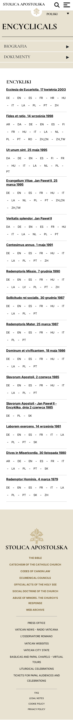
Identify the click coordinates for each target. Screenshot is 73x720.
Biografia (36, 46)
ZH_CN (44, 139)
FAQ (36, 692)
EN (19, 98)
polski (55, 15)
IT (12, 105)
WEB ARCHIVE (35, 609)
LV (24, 287)
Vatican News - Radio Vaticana (36, 629)
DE (8, 98)
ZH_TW (60, 139)
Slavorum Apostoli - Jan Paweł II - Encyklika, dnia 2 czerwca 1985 (31, 405)
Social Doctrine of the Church (35, 591)
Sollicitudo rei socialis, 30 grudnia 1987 (35, 298)
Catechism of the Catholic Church (35, 564)
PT (45, 105)
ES (30, 98)
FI (63, 124)
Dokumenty (36, 57)
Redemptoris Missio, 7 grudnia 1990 (33, 271)
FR (41, 98)
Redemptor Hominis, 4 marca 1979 (32, 479)
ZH (56, 105)
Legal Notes (36, 698)
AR (8, 124)
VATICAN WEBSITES (36, 643)
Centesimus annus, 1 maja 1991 (29, 245)
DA (19, 124)
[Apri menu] (66, 5)
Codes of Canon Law (35, 571)
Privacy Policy (36, 709)
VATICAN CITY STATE (36, 650)
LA (23, 105)
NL (57, 132)
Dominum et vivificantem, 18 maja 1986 (35, 350)
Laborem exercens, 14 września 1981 (33, 426)
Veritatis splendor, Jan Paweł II (29, 218)
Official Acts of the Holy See (35, 584)
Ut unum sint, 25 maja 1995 (26, 150)
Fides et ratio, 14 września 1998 (29, 116)
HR (52, 98)
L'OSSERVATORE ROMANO (36, 636)
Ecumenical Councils (35, 577)
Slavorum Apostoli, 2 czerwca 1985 (32, 377)
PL (34, 105)
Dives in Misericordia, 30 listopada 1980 (36, 453)
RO (30, 139)
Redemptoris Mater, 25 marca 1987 (32, 324)
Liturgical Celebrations (36, 668)
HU (64, 98)
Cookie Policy (36, 703)
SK (30, 416)
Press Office (36, 622)
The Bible (35, 557)
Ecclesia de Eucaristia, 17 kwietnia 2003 (36, 89)
